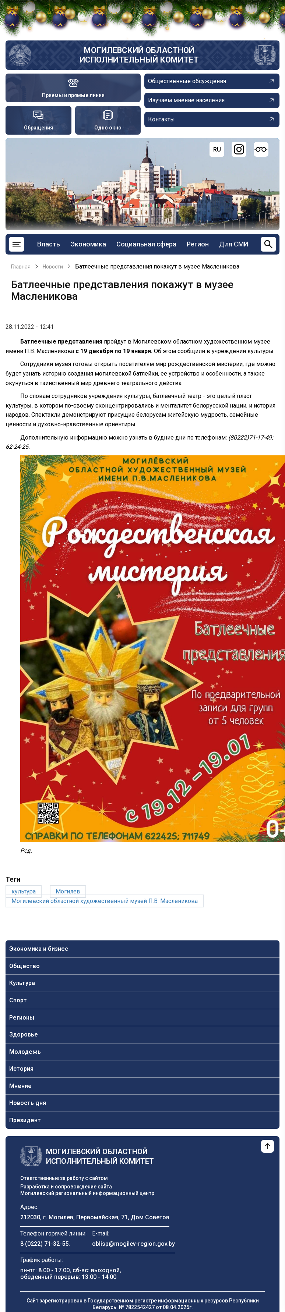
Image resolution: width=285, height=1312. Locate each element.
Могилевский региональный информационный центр (87, 1193)
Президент (25, 1120)
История (21, 1068)
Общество (24, 966)
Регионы (21, 1017)
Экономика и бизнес (38, 948)
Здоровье (23, 1034)
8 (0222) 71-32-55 (44, 1243)
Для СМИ (233, 244)
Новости (53, 267)
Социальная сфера (146, 244)
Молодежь (25, 1051)
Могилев (68, 891)
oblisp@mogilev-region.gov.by (133, 1243)
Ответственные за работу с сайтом (64, 1178)
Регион (198, 244)
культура (23, 891)
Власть (48, 244)
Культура (22, 982)
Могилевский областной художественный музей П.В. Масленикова (104, 900)
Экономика (88, 244)
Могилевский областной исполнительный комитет (139, 55)
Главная (21, 267)
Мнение (20, 1085)
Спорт (18, 1000)
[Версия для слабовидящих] (261, 149)
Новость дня (27, 1102)
